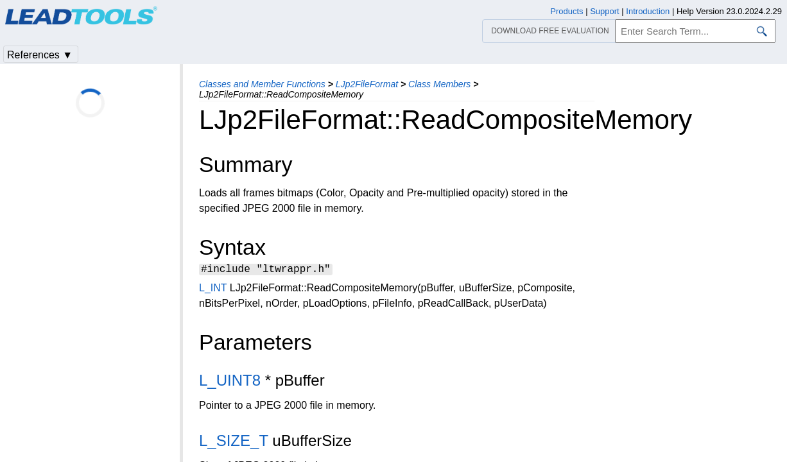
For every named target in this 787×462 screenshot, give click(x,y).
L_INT (213, 289)
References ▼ (40, 54)
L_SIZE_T (233, 442)
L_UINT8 (230, 382)
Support (604, 11)
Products (566, 11)
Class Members (439, 84)
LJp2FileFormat (367, 84)
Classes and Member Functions (262, 84)
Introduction (648, 11)
